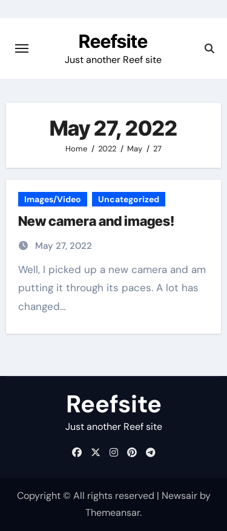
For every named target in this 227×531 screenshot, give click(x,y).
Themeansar (112, 512)
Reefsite (113, 41)
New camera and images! (96, 221)
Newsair (179, 495)
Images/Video (52, 199)
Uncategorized (128, 199)
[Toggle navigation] (21, 48)
